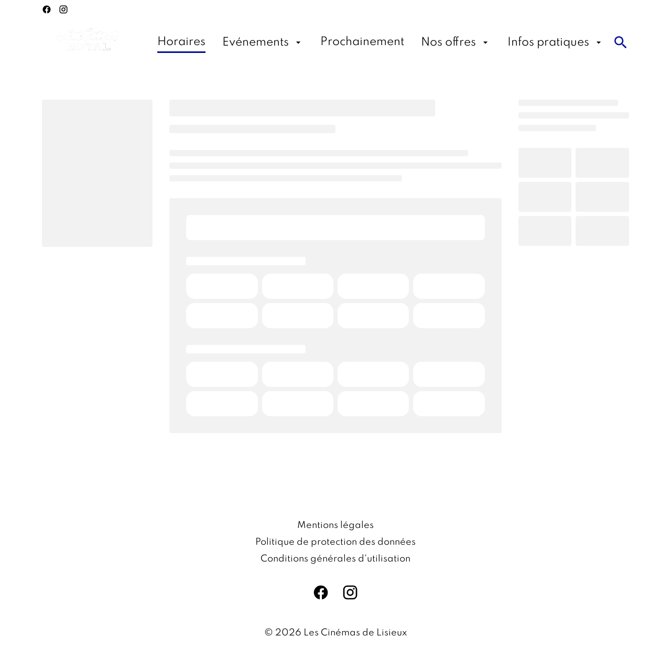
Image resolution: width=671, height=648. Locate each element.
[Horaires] (181, 42)
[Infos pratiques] (555, 42)
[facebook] (46, 9)
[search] (620, 42)
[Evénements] (263, 42)
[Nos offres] (456, 42)
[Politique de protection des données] (335, 542)
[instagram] (63, 9)
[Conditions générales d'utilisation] (335, 558)
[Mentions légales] (335, 525)
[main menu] (380, 42)
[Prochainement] (362, 42)
